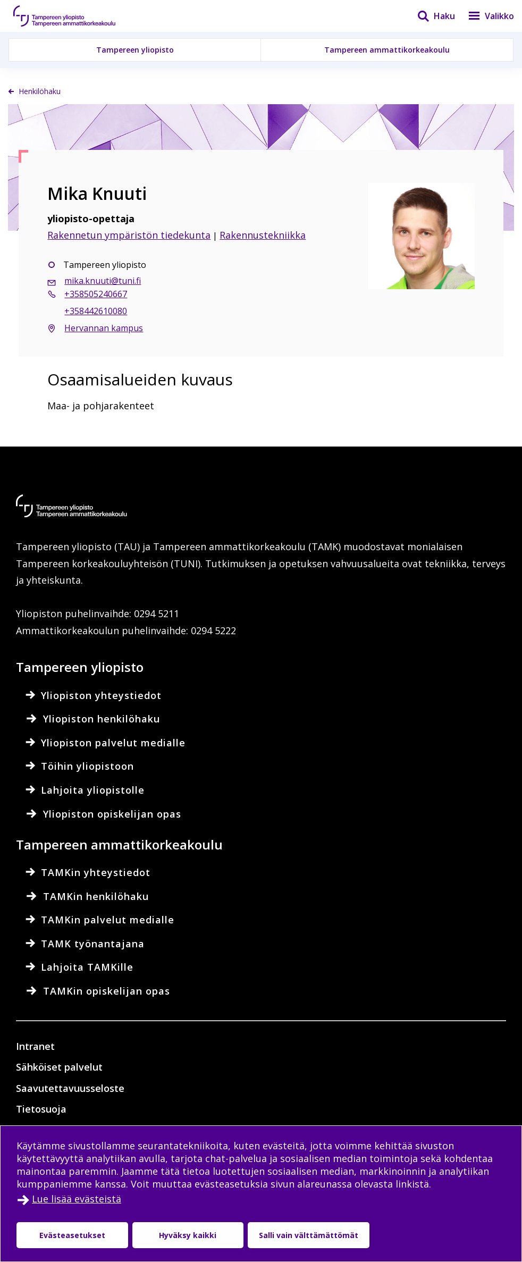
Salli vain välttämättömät (306, 1235)
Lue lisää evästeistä (76, 1198)
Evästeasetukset (72, 1235)
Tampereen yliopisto (135, 50)
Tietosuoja (41, 1109)
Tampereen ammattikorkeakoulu (387, 50)
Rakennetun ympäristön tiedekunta (129, 235)
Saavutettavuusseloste (70, 1088)
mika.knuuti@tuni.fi (102, 281)
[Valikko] (484, 16)
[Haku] (429, 16)
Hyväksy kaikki (186, 1235)
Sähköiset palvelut (59, 1067)
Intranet (35, 1046)
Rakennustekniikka (263, 235)
